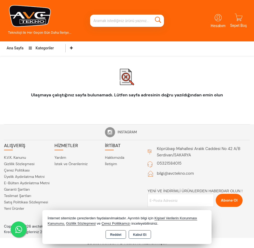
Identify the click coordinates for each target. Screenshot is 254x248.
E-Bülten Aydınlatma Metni (27, 183)
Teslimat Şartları (17, 195)
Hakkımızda (114, 157)
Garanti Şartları (17, 189)
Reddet (115, 235)
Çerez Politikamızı (115, 223)
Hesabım (218, 26)
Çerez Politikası (17, 170)
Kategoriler (41, 48)
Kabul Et (140, 235)
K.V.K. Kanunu (15, 157)
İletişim (111, 163)
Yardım (60, 157)
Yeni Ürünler (14, 208)
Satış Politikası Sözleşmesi (26, 202)
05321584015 (169, 163)
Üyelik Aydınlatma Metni (24, 176)
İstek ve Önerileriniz (71, 163)
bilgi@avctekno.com (175, 173)
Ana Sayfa (15, 48)
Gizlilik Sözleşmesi (19, 163)
